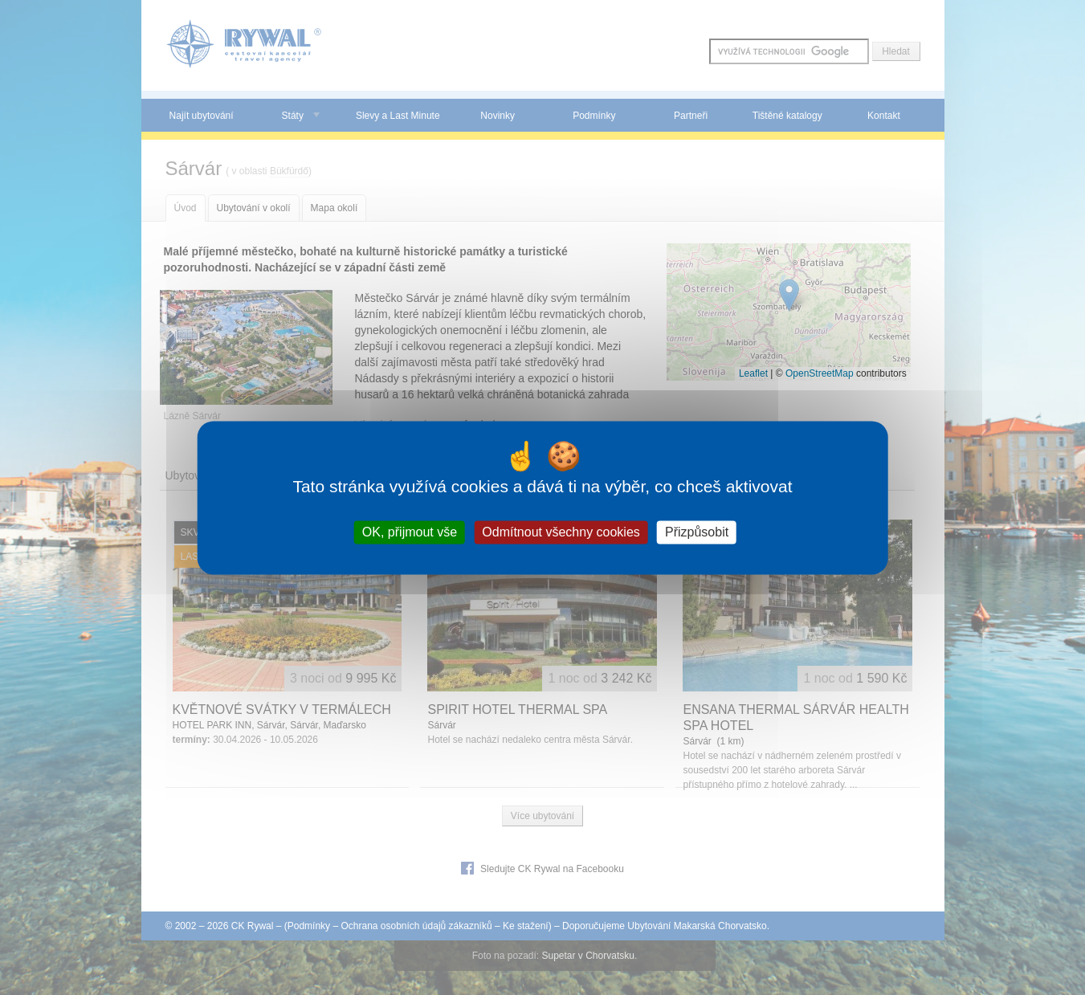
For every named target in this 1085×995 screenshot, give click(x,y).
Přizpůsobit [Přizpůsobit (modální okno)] (696, 532)
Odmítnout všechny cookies (561, 532)
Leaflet (753, 373)
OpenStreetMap (819, 373)
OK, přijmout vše (409, 532)
